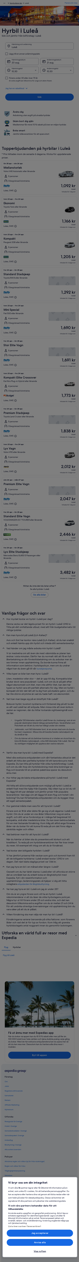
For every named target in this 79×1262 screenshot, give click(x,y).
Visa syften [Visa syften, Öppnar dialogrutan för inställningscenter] (40, 1251)
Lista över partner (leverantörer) (24, 1226)
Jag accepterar (39, 1233)
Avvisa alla (40, 1242)
